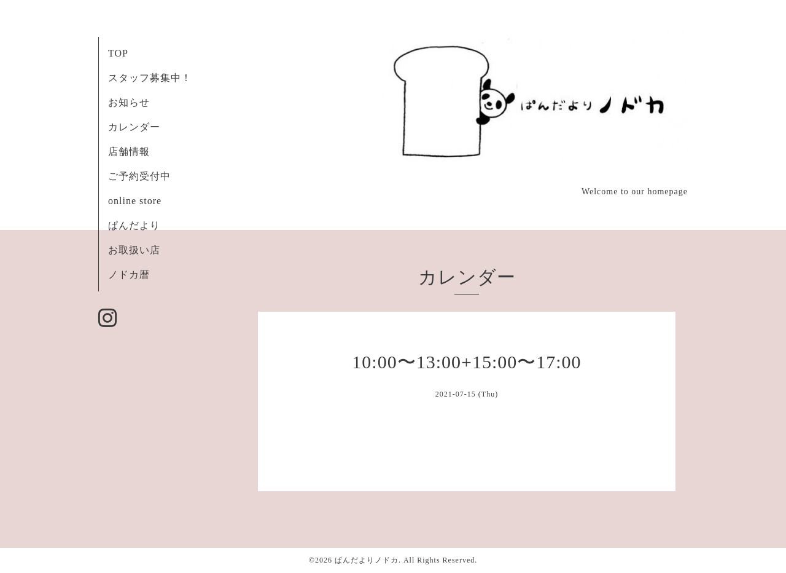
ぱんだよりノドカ (367, 560)
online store (134, 201)
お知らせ (129, 102)
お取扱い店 (134, 250)
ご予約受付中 (139, 176)
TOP (118, 53)
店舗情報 (129, 151)
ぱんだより (134, 225)
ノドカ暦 (129, 274)
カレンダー (134, 127)
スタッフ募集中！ (150, 78)
